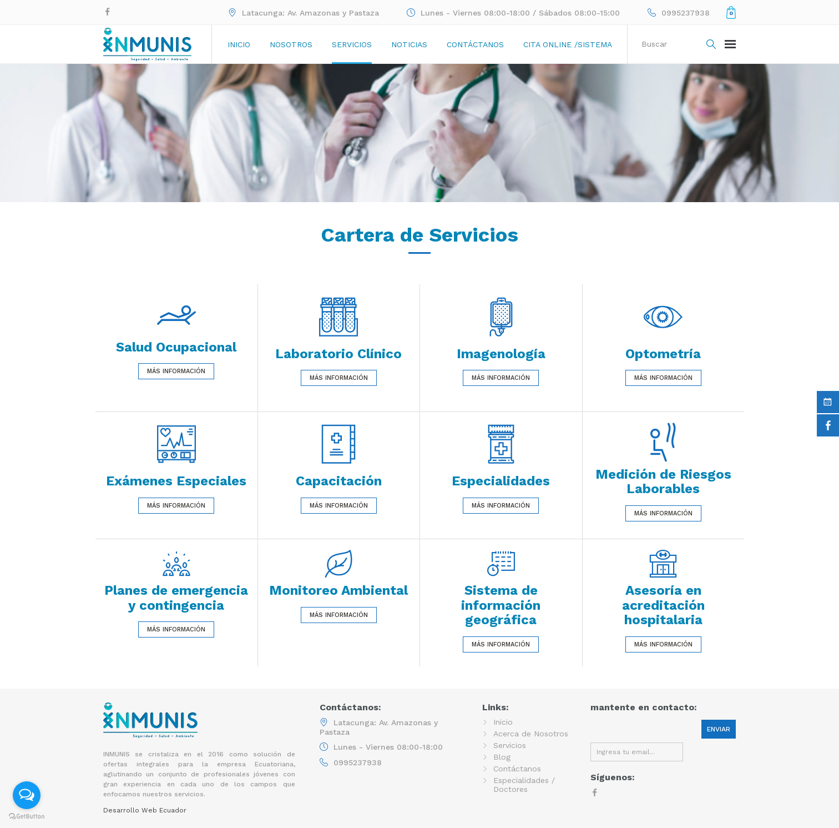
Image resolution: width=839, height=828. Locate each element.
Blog (502, 756)
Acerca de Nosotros (530, 733)
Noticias (409, 44)
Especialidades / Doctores (524, 785)
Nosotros (291, 44)
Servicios (352, 44)
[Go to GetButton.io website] (26, 816)
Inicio (239, 44)
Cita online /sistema (567, 44)
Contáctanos (475, 44)
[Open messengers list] (27, 795)
